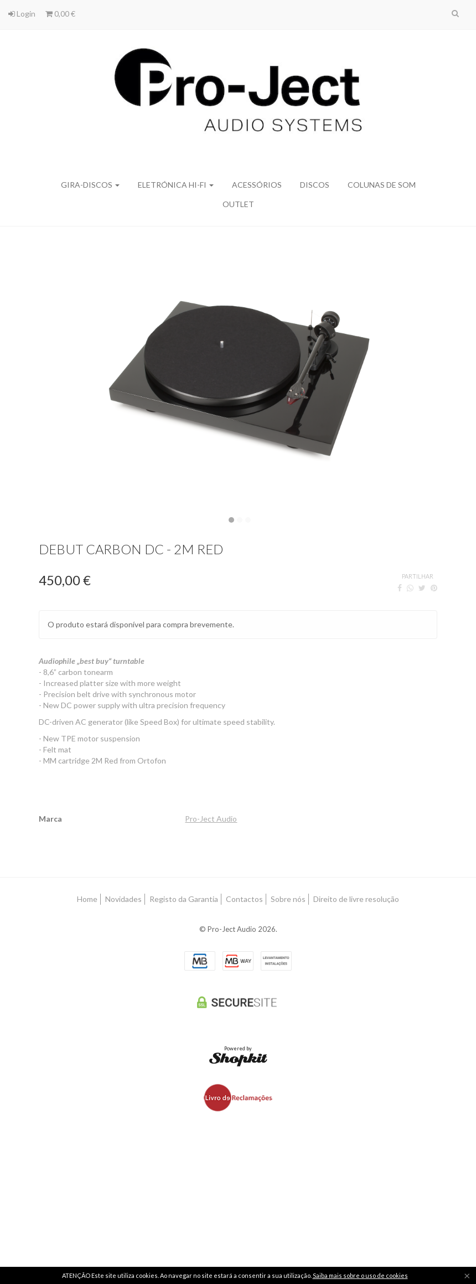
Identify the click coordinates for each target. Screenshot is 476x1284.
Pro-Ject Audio (211, 818)
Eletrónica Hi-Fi (176, 184)
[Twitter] (422, 587)
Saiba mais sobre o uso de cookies (360, 1275)
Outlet (238, 204)
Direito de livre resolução (356, 899)
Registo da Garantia (183, 899)
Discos (314, 184)
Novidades (123, 899)
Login (21, 13)
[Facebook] (399, 587)
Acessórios (257, 184)
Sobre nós (288, 899)
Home (87, 899)
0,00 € (60, 13)
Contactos (244, 899)
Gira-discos (90, 184)
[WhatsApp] (410, 587)
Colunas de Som (382, 184)
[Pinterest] (434, 587)
